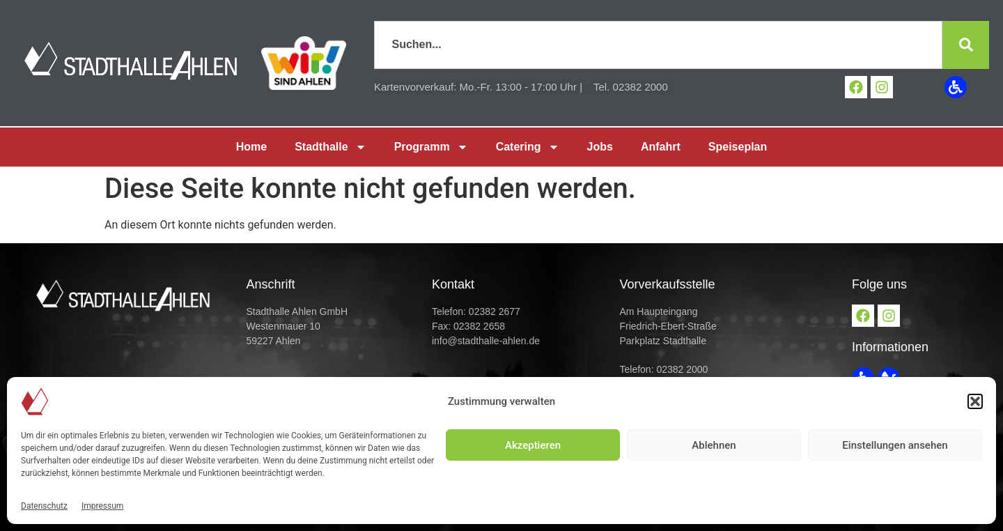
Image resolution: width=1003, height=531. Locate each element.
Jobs (600, 147)
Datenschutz (44, 506)
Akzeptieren (533, 445)
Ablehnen (714, 445)
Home (251, 147)
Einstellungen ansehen (894, 445)
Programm (431, 147)
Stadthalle (330, 147)
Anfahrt (661, 147)
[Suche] (965, 45)
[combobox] (658, 45)
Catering (527, 147)
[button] (975, 401)
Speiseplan (737, 147)
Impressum (102, 506)
